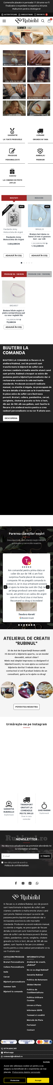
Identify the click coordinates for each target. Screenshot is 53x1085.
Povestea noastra (26, 706)
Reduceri (39, 198)
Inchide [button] (46, 1062)
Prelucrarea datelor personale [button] (26, 1072)
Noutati (14, 198)
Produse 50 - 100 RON (14, 274)
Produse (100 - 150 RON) (39, 274)
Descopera (11, 418)
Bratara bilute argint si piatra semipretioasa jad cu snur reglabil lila (13, 312)
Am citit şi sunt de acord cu (15, 864)
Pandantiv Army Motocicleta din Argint (13, 238)
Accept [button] (38, 1080)
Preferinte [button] (14, 1080)
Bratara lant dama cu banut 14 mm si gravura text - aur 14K (39, 236)
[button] (21, 263)
